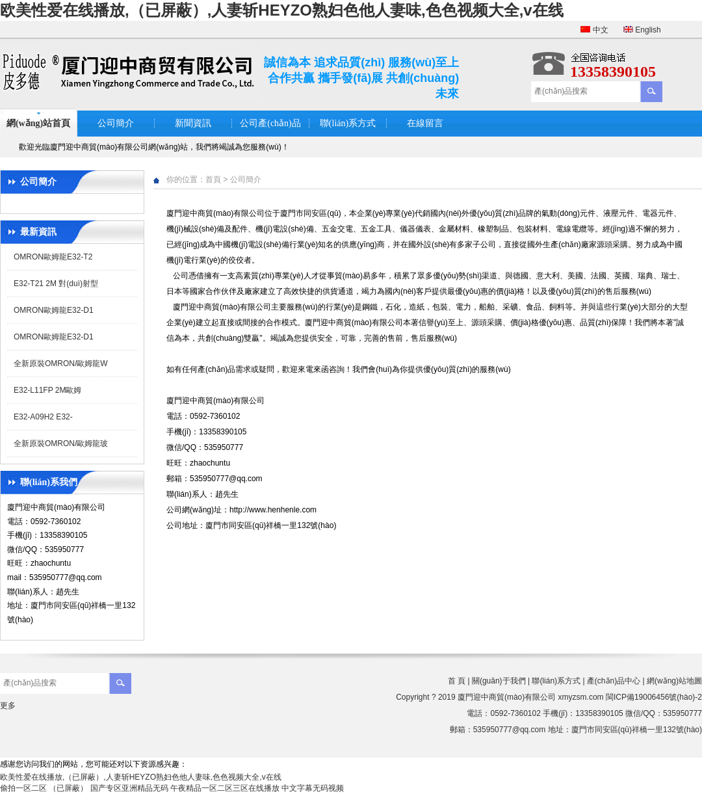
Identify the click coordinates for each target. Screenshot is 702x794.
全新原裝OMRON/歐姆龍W (61, 363)
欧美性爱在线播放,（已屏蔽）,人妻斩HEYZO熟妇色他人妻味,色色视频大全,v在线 (282, 10)
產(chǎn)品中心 (613, 680)
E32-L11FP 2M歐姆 (48, 390)
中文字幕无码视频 (312, 788)
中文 (594, 29)
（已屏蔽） (68, 788)
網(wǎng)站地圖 (674, 680)
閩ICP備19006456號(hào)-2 (654, 697)
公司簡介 (116, 123)
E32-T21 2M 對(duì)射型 (56, 283)
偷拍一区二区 (23, 788)
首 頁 (456, 680)
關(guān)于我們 (499, 680)
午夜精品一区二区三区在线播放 (225, 788)
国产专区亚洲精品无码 (129, 788)
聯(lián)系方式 (348, 123)
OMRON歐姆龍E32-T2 (53, 256)
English (642, 29)
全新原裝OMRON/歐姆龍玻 (61, 443)
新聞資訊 (193, 123)
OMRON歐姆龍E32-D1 (54, 310)
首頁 (213, 179)
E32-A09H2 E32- (43, 416)
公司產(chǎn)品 (270, 123)
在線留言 (425, 123)
